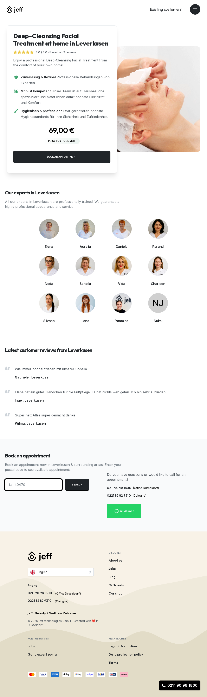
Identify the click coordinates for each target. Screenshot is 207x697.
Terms (113, 663)
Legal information (123, 646)
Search (77, 484)
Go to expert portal (43, 654)
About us (115, 560)
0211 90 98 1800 (180, 685)
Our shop (115, 593)
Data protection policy (126, 654)
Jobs (112, 569)
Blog (112, 577)
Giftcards (116, 585)
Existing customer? (166, 9)
